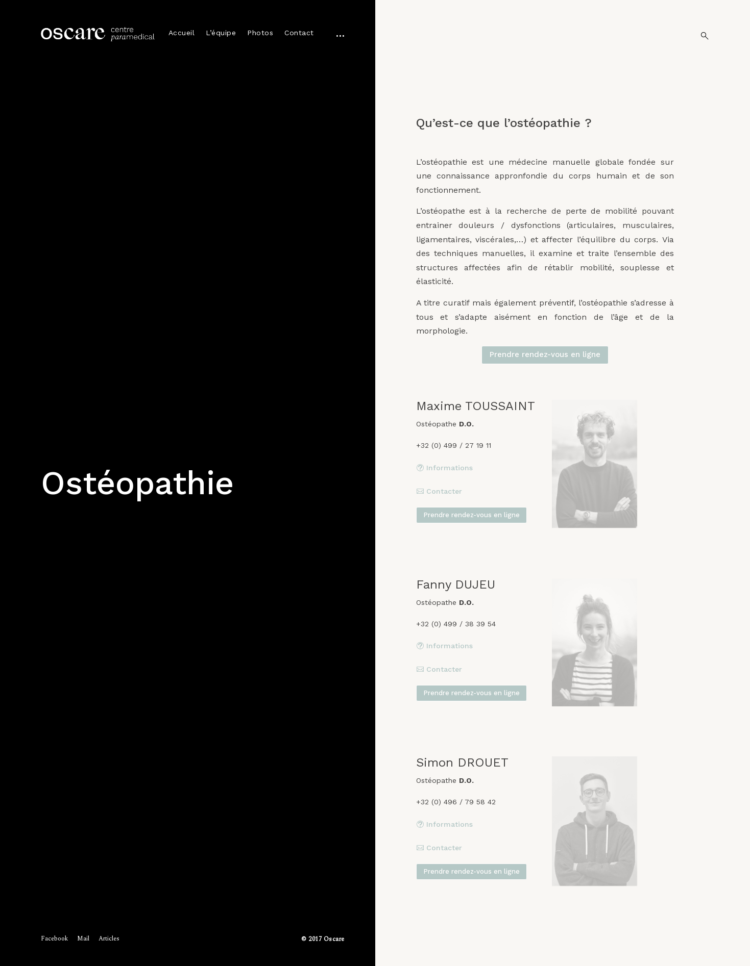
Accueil (181, 33)
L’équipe (221, 33)
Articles (109, 939)
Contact (299, 33)
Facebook (54, 939)
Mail (83, 939)
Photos (260, 33)
